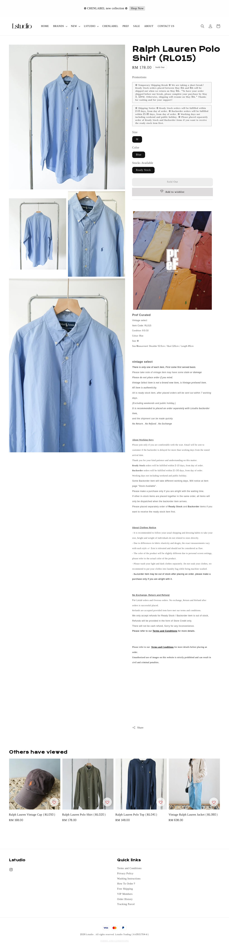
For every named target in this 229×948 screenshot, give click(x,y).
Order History (125, 899)
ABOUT (148, 26)
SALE (136, 26)
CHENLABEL (110, 26)
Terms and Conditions (129, 869)
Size (135, 132)
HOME (45, 26)
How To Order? (126, 884)
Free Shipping (125, 889)
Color (135, 147)
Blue (138, 154)
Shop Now (137, 8)
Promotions (139, 77)
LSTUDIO (89, 26)
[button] (202, 26)
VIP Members (125, 894)
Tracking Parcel (126, 904)
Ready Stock (143, 170)
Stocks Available (142, 162)
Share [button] (137, 727)
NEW (74, 26)
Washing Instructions (129, 879)
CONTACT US (166, 26)
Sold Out (172, 181)
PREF (126, 26)
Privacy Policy (125, 873)
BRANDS (58, 26)
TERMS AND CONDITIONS (114, 941)
